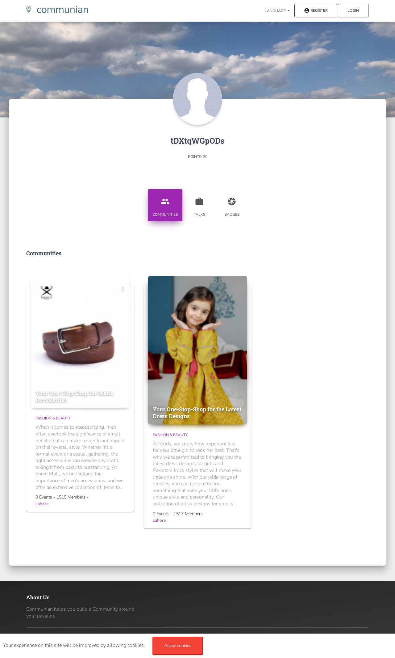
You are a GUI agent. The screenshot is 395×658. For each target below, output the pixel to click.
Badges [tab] (232, 204)
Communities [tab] (165, 204)
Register (316, 11)
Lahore (41, 504)
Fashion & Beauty (52, 418)
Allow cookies (177, 645)
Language (276, 10)
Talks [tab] (199, 204)
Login (353, 10)
